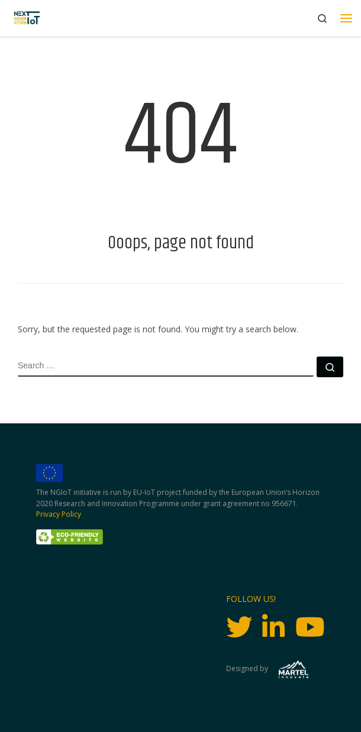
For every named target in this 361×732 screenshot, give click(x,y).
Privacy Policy (58, 514)
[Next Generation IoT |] (27, 18)
